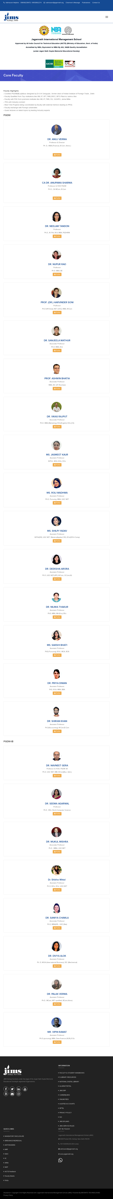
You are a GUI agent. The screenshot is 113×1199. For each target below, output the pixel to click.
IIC (5, 1158)
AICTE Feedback (10, 1171)
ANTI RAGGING (10, 1145)
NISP (6, 1167)
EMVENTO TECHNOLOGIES (90, 1193)
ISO (60, 1117)
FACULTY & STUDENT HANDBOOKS (71, 1073)
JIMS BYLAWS (64, 1121)
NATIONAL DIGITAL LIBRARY (69, 1082)
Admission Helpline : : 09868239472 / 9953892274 (22, 2)
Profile (57, 155)
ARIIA (7, 1163)
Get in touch (64, 1129)
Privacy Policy (8, 1195)
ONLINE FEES (64, 1099)
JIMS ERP (62, 1090)
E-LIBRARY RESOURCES (67, 1077)
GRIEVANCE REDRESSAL (13, 1141)
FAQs (7, 1180)
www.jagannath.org (66, 1154)
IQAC (6, 1154)
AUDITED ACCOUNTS (67, 1104)
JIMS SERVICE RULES (66, 1126)
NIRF (6, 1149)
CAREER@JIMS (64, 1095)
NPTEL (61, 1108)
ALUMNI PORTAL (65, 1086)
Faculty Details (10, 1176)
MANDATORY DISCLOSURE (14, 1136)
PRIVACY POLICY (65, 1113)
